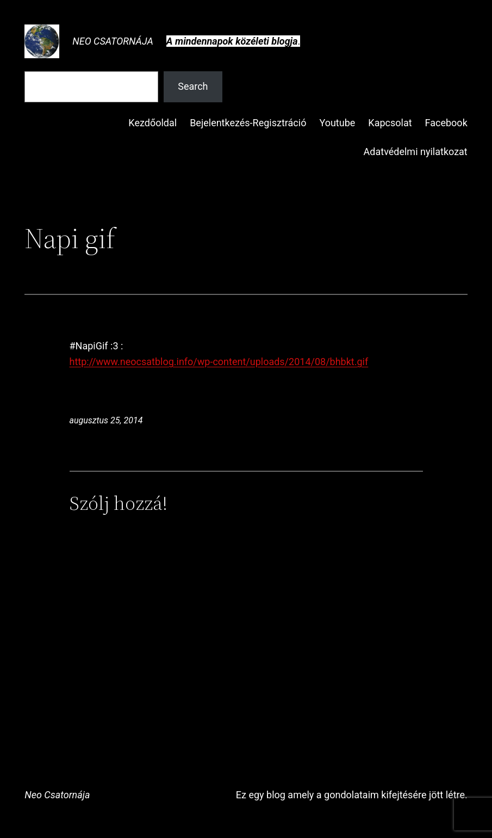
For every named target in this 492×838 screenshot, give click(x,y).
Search (193, 86)
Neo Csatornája (112, 41)
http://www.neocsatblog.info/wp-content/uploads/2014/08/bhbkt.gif (219, 361)
